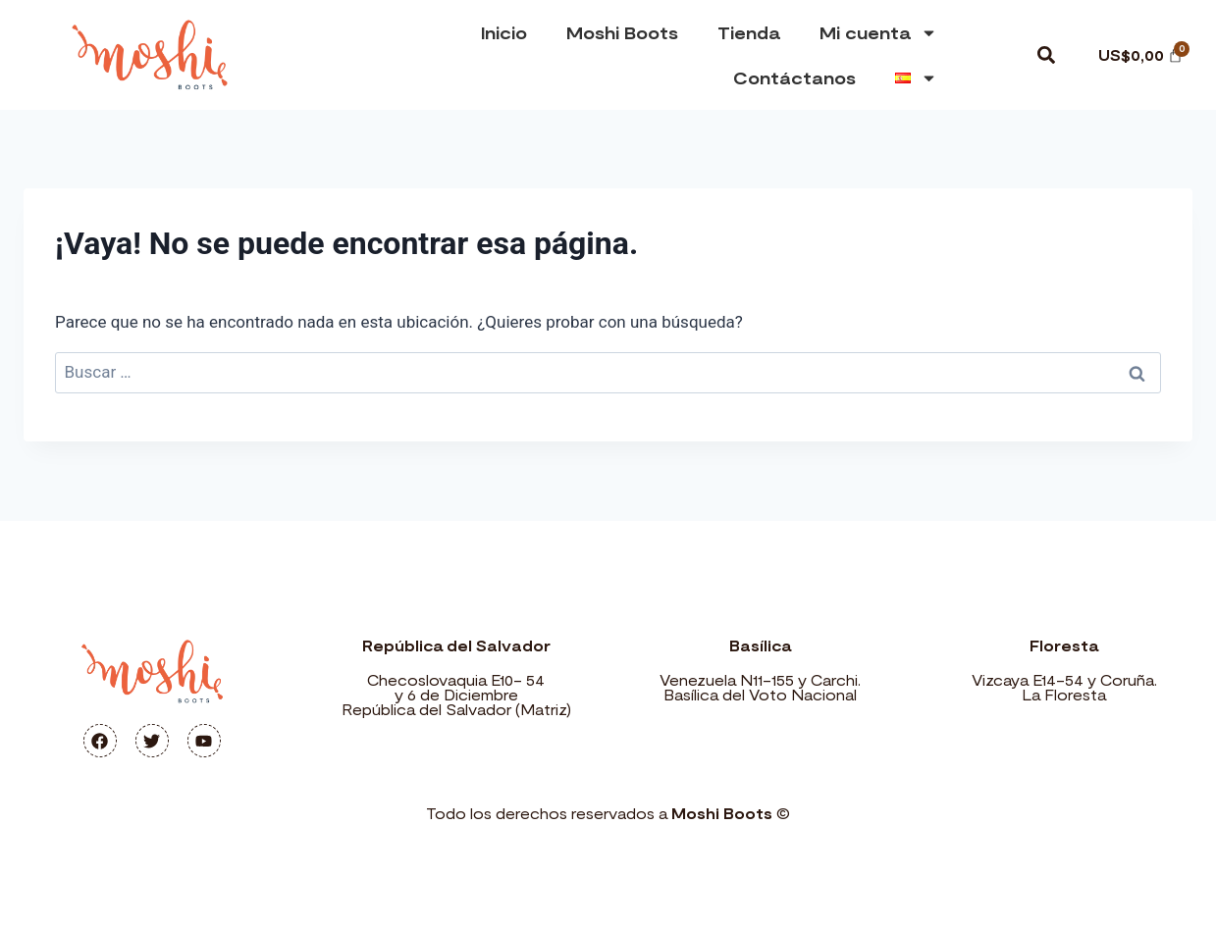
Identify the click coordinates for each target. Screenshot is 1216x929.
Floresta (1064, 645)
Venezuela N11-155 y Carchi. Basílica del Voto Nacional (760, 687)
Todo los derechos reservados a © (608, 813)
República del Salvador (456, 645)
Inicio (504, 32)
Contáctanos (794, 77)
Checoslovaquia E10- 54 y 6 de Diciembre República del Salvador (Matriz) (456, 694)
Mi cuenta (878, 33)
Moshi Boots (622, 32)
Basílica (760, 645)
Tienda (748, 32)
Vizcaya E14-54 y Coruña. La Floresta (1064, 687)
